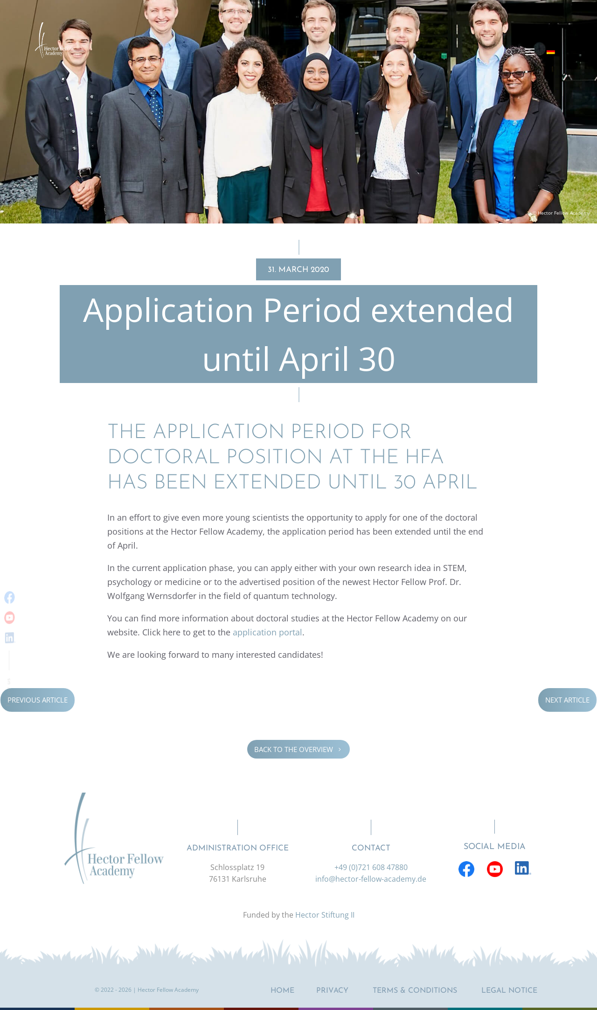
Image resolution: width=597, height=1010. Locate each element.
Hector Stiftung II (324, 915)
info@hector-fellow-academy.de (370, 879)
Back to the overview (298, 749)
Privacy (332, 991)
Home (282, 991)
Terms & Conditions (415, 991)
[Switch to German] (551, 51)
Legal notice (509, 991)
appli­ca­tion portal (267, 632)
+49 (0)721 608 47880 (371, 867)
